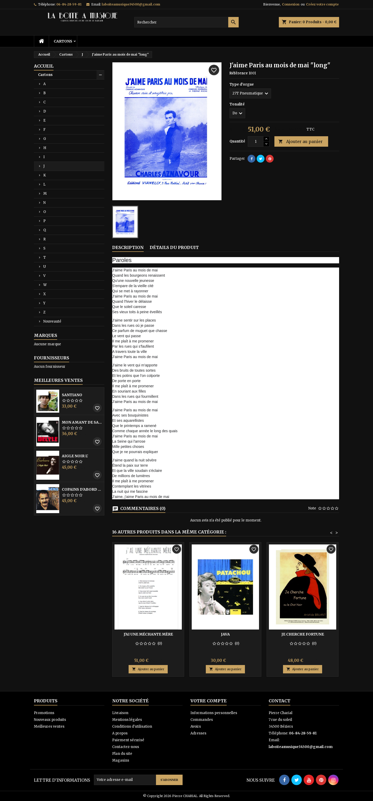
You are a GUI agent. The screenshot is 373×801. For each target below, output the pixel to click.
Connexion (290, 4)
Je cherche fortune (302, 634)
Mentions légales (127, 719)
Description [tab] (128, 247)
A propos (120, 733)
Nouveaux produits (50, 719)
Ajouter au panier (300, 141)
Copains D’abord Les (82, 489)
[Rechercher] (186, 22)
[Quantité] (255, 141)
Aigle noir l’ (75, 456)
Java (225, 634)
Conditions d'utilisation (132, 726)
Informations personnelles (213, 713)
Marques (45, 335)
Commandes (201, 719)
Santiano (72, 395)
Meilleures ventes (49, 726)
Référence (239, 73)
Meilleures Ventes (58, 380)
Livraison (120, 713)
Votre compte (208, 700)
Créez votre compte (322, 4)
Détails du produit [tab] (174, 247)
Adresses (198, 733)
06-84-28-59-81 (68, 4)
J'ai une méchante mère (148, 634)
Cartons (63, 41)
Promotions (44, 713)
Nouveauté (52, 321)
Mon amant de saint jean (82, 422)
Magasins (120, 760)
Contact (279, 700)
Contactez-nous (125, 747)
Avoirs (195, 726)
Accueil (43, 66)
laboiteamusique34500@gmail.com (131, 4)
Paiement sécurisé (128, 740)
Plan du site (122, 753)
